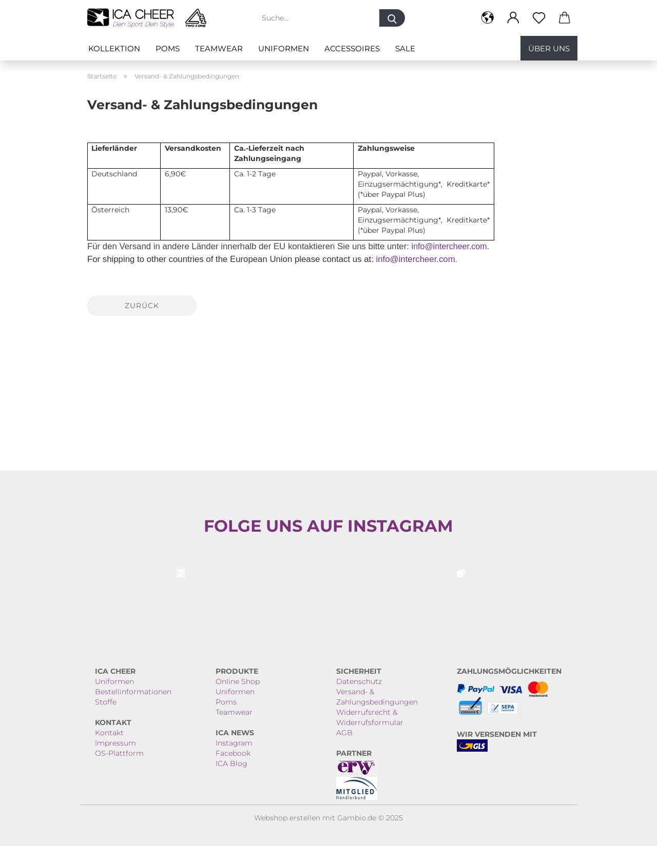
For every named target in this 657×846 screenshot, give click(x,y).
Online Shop (238, 681)
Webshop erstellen (287, 817)
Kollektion (114, 48)
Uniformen (283, 48)
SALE (405, 48)
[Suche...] (392, 18)
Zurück (142, 305)
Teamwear (219, 48)
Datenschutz (359, 681)
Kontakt (109, 732)
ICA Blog (231, 763)
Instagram (234, 743)
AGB (344, 732)
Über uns (549, 48)
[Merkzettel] (539, 18)
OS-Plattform (119, 753)
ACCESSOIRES (352, 48)
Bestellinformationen (133, 691)
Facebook (233, 753)
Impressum (115, 743)
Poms (168, 48)
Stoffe (106, 702)
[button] (487, 18)
